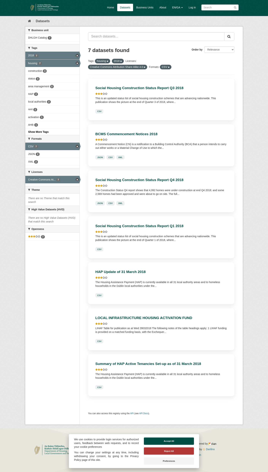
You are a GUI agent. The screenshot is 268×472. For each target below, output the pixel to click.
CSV (99, 111)
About (162, 7)
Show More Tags (38, 131)
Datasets (125, 7)
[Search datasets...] (156, 36)
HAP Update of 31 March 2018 (120, 272)
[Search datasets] (220, 7)
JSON (100, 157)
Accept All (169, 441)
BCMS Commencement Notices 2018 (126, 134)
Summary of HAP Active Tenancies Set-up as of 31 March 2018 (148, 364)
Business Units (145, 7)
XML (120, 157)
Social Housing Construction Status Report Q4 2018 (139, 180)
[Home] (29, 21)
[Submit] (235, 7)
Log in (192, 7)
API (132, 413)
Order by (197, 49)
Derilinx (209, 449)
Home (110, 7)
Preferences (169, 461)
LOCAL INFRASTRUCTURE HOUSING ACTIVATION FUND (143, 318)
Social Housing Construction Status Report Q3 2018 (139, 88)
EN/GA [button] (177, 7)
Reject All (169, 451)
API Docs (144, 413)
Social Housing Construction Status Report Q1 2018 (139, 226)
